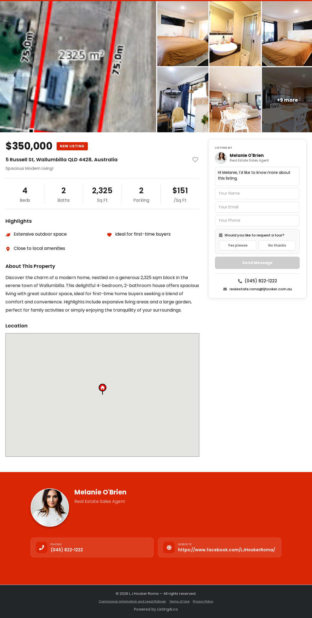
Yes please (237, 245)
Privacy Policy (203, 601)
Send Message (257, 262)
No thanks (277, 245)
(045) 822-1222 (257, 281)
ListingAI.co (167, 609)
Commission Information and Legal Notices (132, 601)
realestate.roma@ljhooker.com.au (257, 289)
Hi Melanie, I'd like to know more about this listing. (257, 176)
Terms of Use (179, 601)
